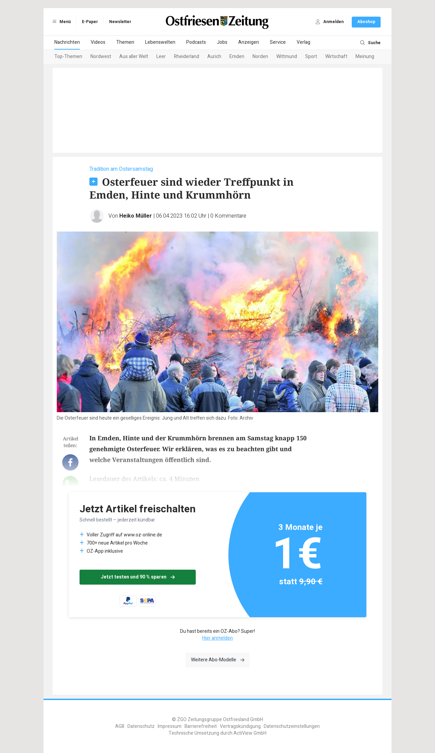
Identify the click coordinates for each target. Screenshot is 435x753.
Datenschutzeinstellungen (292, 726)
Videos (98, 42)
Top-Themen (68, 56)
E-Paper (90, 21)
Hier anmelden (217, 638)
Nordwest (100, 56)
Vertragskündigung (240, 726)
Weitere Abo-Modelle (217, 659)
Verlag (303, 42)
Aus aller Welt (133, 56)
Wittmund (286, 56)
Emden (236, 56)
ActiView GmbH (249, 733)
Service (278, 42)
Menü (60, 22)
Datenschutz (141, 726)
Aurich (214, 56)
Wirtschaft (336, 56)
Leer (161, 56)
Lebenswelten (160, 42)
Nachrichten (67, 42)
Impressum (169, 726)
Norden (260, 56)
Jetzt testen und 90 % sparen (138, 577)
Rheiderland (186, 56)
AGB (119, 726)
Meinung (364, 56)
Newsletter (120, 21)
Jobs (222, 42)
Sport (311, 56)
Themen (125, 42)
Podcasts (196, 42)
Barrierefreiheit (201, 726)
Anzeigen (248, 42)
